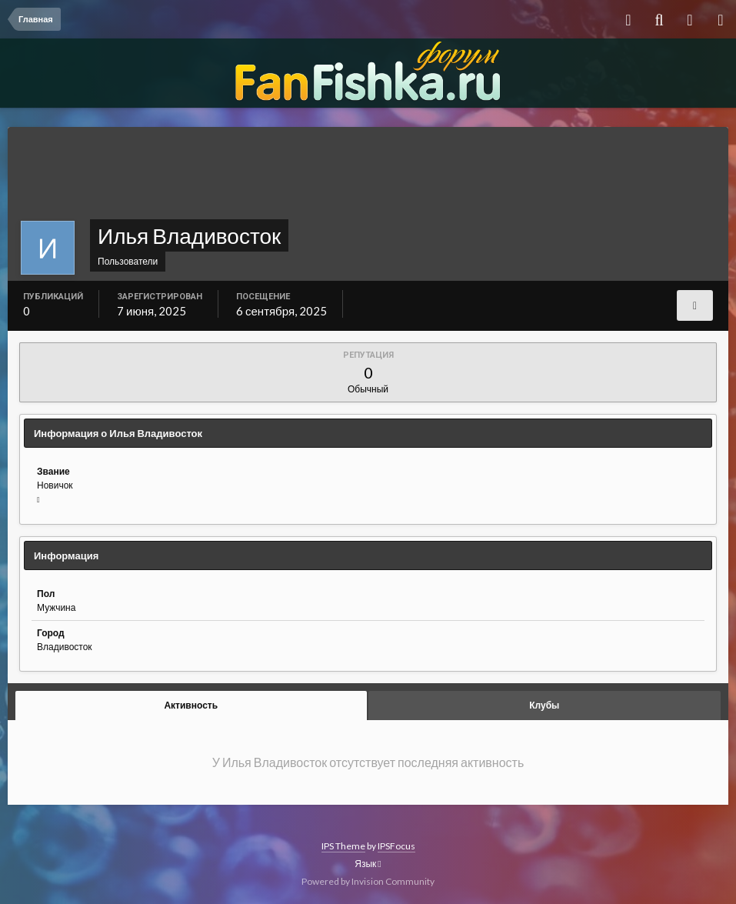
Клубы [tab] (544, 705)
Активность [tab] (191, 705)
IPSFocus (396, 846)
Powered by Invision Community (368, 881)
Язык (368, 863)
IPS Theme (343, 846)
